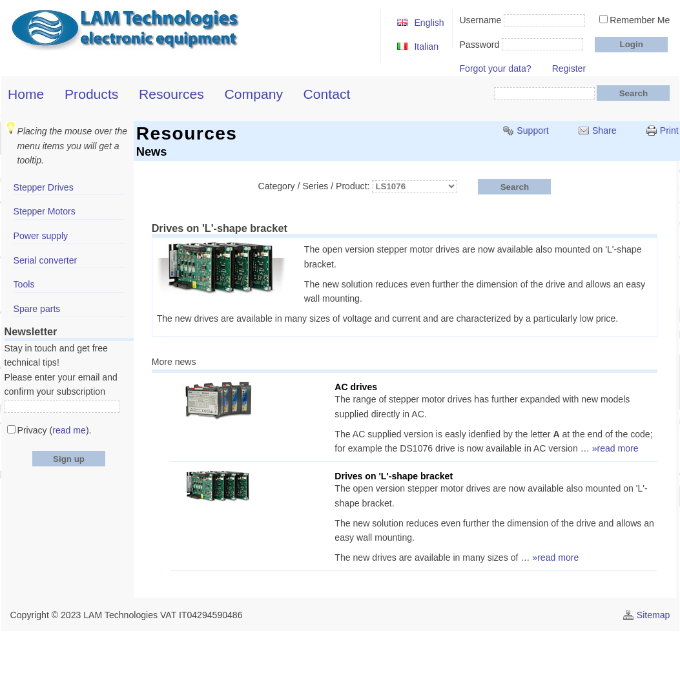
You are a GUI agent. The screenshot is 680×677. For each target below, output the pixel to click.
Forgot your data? (495, 68)
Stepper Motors (45, 211)
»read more (615, 448)
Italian (426, 46)
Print (669, 130)
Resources (171, 94)
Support (532, 130)
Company (254, 94)
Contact (327, 94)
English (429, 22)
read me (69, 430)
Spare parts (37, 309)
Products (91, 94)
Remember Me (640, 20)
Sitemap (653, 615)
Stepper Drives (44, 187)
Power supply (41, 236)
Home (26, 94)
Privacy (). (54, 430)
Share (604, 130)
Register (569, 68)
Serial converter (45, 260)
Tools (24, 284)
